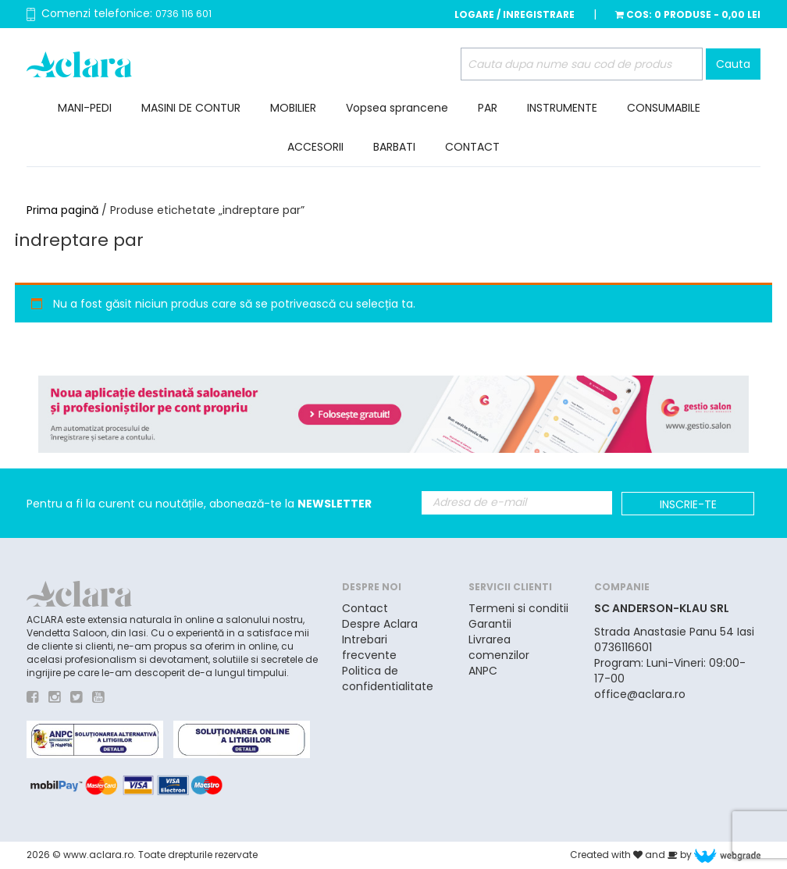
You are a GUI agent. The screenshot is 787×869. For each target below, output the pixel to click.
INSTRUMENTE (562, 108)
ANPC (482, 670)
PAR (487, 108)
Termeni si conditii (518, 608)
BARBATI (394, 147)
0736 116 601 (183, 13)
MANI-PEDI (85, 108)
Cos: (687, 14)
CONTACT (472, 147)
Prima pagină (62, 210)
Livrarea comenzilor (498, 647)
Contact (365, 608)
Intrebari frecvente (369, 647)
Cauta (733, 64)
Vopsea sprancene (397, 108)
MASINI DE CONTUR (190, 108)
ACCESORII (315, 147)
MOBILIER (293, 108)
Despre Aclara (380, 624)
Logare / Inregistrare (514, 14)
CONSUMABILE (663, 108)
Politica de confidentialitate (387, 678)
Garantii (489, 624)
